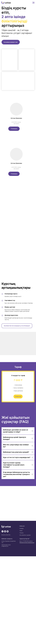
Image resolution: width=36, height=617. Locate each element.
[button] (14, 129)
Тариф (21, 530)
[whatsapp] (8, 531)
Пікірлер (21, 532)
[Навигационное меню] (33, 2)
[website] (2, 531)
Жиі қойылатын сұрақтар (25, 535)
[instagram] (5, 531)
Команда (21, 528)
